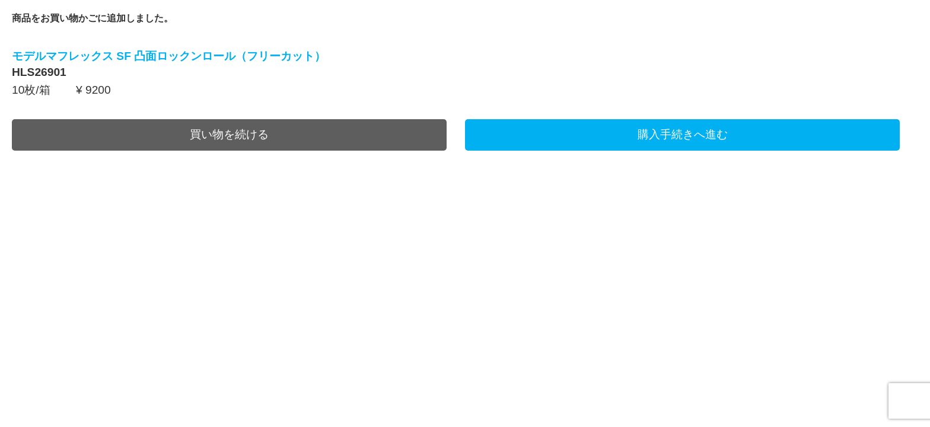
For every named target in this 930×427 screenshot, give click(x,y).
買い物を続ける (229, 134)
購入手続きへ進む (683, 134)
